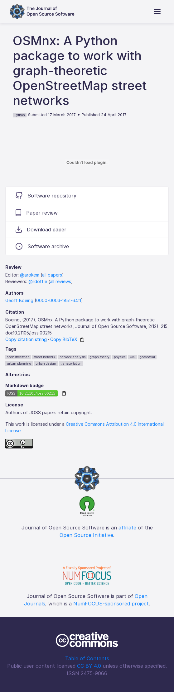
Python (19, 115)
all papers (52, 274)
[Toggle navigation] (157, 11)
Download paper (41, 229)
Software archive (42, 246)
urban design (46, 363)
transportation (70, 363)
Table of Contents (87, 658)
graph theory (99, 357)
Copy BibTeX (63, 339)
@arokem (29, 274)
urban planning (19, 363)
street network (44, 357)
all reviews (60, 281)
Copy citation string (26, 339)
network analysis (72, 357)
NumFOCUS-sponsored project (111, 603)
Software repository (46, 195)
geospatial (147, 357)
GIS (132, 357)
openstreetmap (18, 357)
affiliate (127, 527)
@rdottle (37, 281)
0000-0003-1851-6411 (58, 300)
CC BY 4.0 (89, 666)
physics (119, 357)
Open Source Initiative (86, 535)
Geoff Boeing (19, 300)
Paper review (37, 212)
